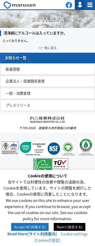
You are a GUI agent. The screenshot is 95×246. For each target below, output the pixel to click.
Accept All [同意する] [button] (30, 226)
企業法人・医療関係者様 (25, 81)
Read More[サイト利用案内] (32, 234)
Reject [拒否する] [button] (69, 226)
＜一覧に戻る (48, 48)
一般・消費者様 (18, 93)
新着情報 (13, 69)
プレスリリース (18, 105)
